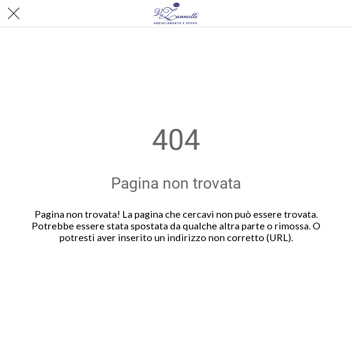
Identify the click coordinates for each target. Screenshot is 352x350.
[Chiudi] (13, 13)
